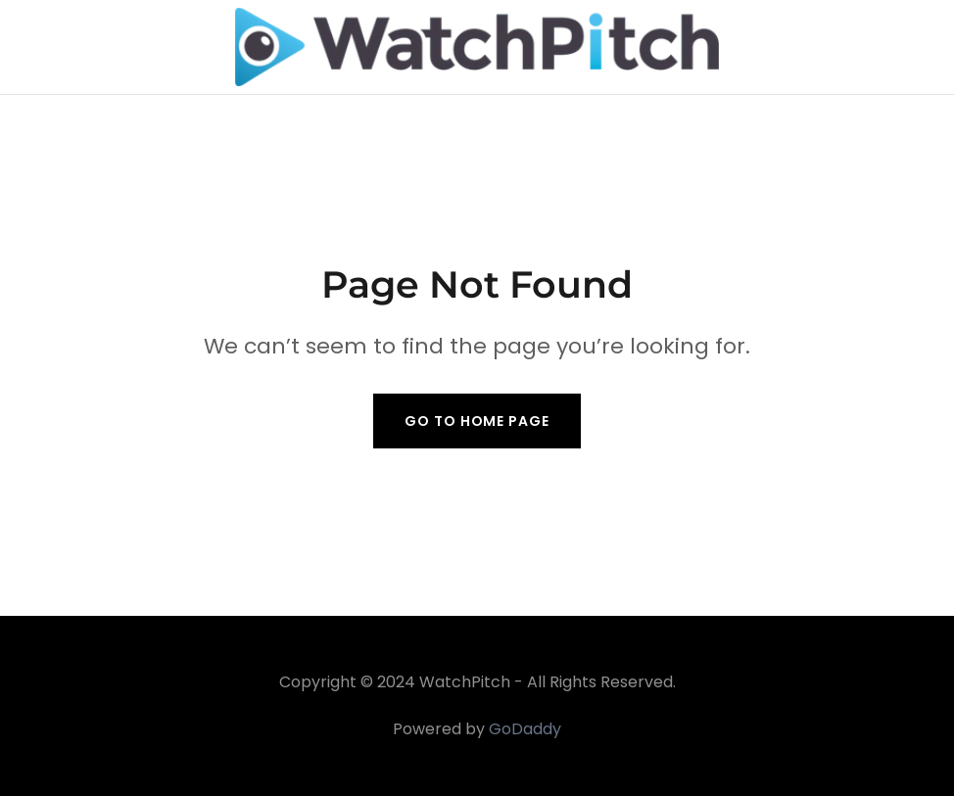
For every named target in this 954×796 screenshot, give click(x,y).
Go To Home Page (477, 421)
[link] (477, 47)
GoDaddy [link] (525, 729)
